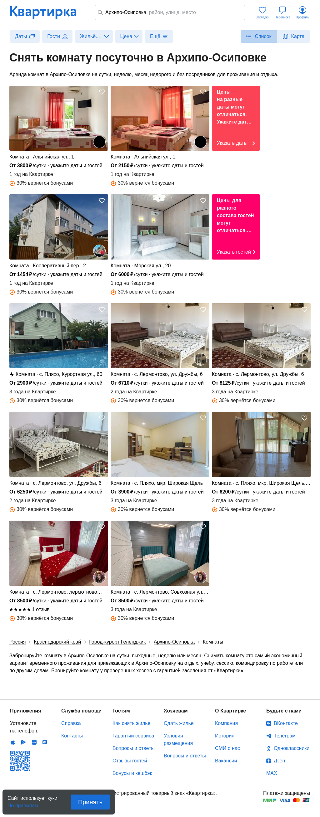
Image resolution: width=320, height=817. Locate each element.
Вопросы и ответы (133, 748)
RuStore (45, 742)
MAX (271, 773)
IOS (13, 742)
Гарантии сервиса (133, 735)
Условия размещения (178, 739)
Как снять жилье (131, 723)
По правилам (23, 804)
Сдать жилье (179, 723)
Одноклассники (291, 748)
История (224, 735)
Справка (71, 723)
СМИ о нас (227, 748)
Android (23, 742)
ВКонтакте (286, 723)
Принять (90, 802)
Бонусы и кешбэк (132, 773)
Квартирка (47, 12)
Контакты (72, 735)
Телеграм (285, 735)
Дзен (279, 760)
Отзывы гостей (129, 760)
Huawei (34, 742)
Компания (226, 723)
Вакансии (226, 760)
